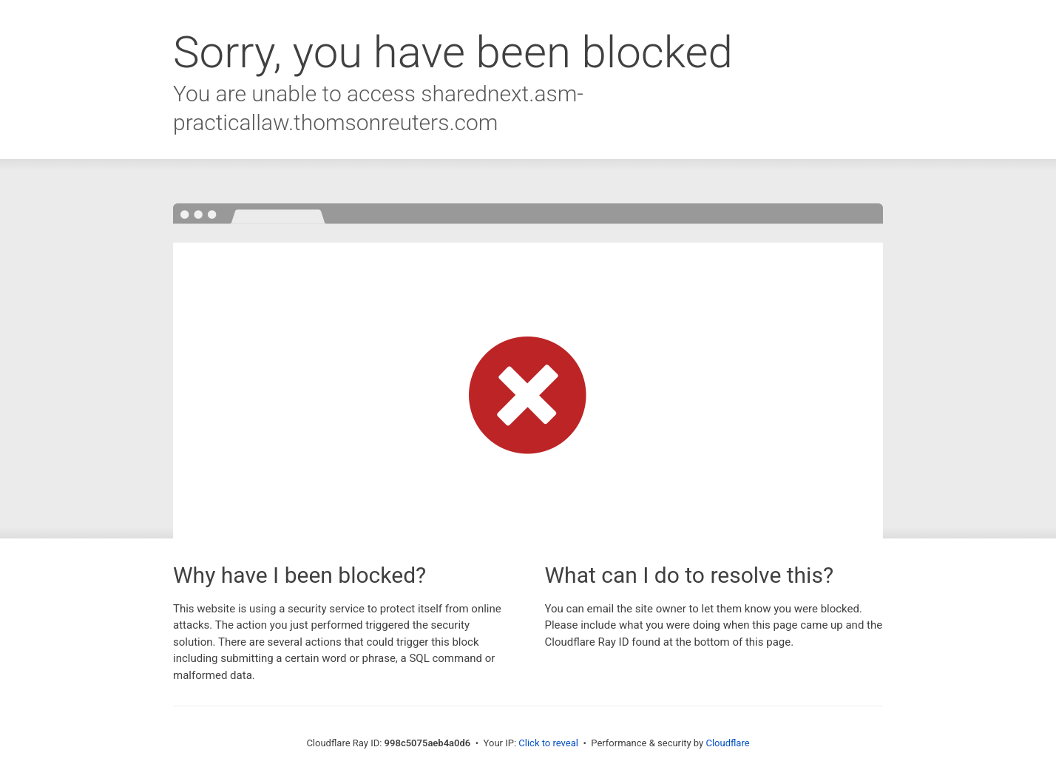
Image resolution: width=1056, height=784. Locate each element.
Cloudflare (727, 742)
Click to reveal (548, 742)
